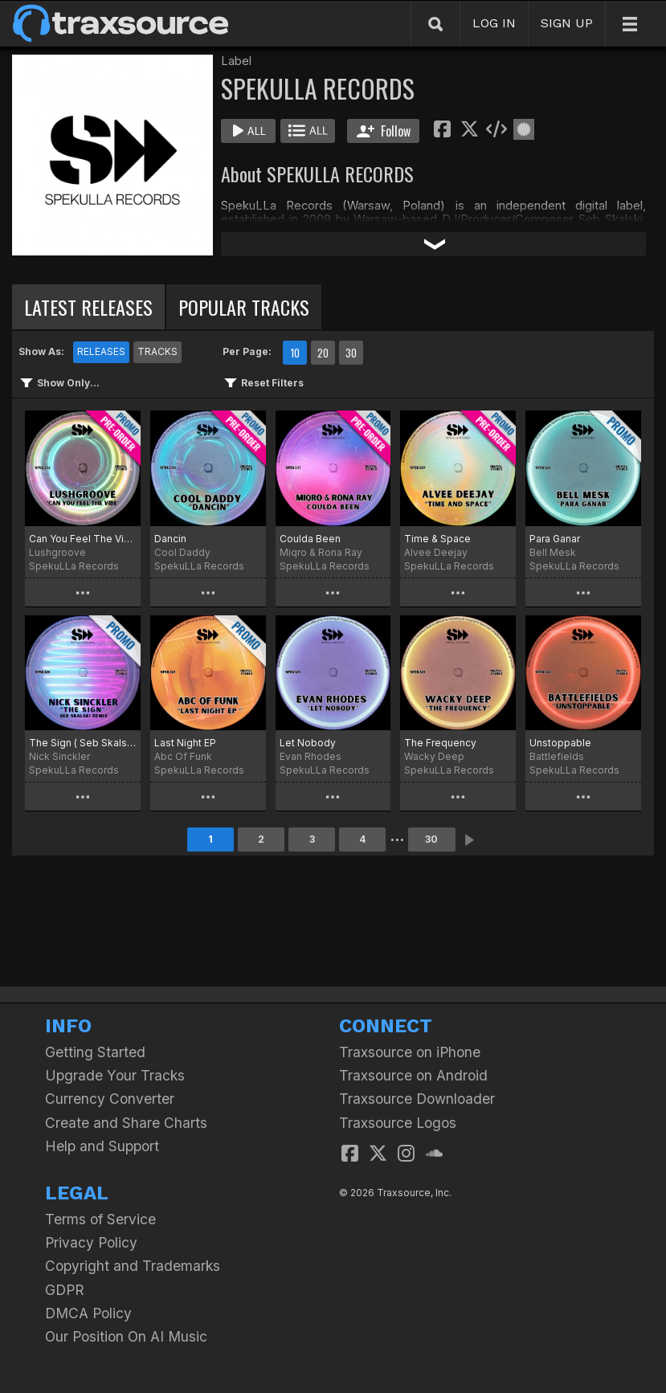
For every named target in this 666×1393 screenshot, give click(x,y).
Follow (384, 131)
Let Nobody (308, 743)
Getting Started (95, 1052)
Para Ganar (554, 539)
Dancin (170, 539)
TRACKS (157, 351)
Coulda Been (310, 539)
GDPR (64, 1289)
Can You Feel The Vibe (83, 539)
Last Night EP (185, 743)
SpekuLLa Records (74, 566)
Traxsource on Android (413, 1075)
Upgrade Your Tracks (115, 1075)
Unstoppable (560, 743)
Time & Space (437, 539)
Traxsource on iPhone (409, 1052)
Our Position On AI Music (126, 1336)
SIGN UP (567, 23)
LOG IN (494, 23)
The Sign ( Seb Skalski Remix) (83, 743)
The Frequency (440, 743)
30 (351, 353)
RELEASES (101, 351)
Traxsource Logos (397, 1122)
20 (323, 353)
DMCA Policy (88, 1313)
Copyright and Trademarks (132, 1265)
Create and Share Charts (126, 1122)
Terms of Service (100, 1219)
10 (295, 353)
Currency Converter (109, 1098)
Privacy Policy (91, 1242)
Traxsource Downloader (417, 1098)
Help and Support (102, 1146)
